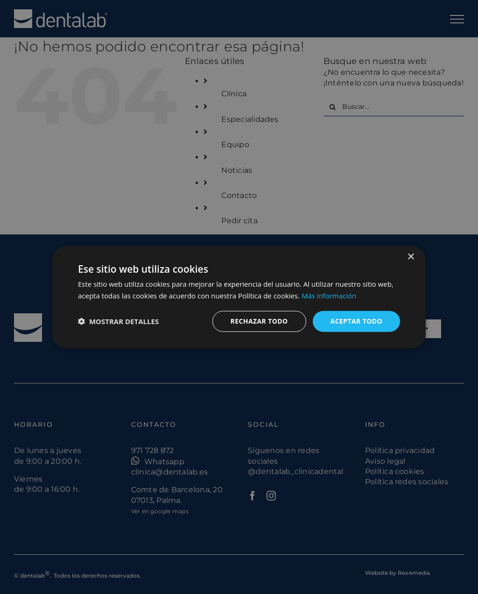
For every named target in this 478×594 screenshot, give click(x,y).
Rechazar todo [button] (259, 321)
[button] (118, 321)
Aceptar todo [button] (356, 321)
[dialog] (239, 297)
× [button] (410, 257)
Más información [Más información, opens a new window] (329, 295)
